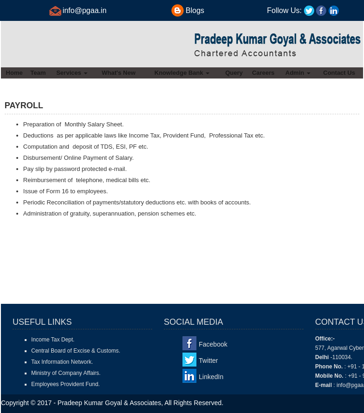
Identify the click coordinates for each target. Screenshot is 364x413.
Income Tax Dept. (52, 339)
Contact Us (339, 72)
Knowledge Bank (182, 72)
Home (14, 72)
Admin (297, 72)
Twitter (208, 360)
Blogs (195, 10)
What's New (118, 72)
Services (72, 72)
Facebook (213, 344)
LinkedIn (211, 376)
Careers (263, 72)
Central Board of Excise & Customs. (75, 350)
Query (234, 72)
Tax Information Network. (62, 362)
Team (38, 72)
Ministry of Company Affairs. (66, 373)
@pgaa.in (90, 10)
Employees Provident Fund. (65, 384)
